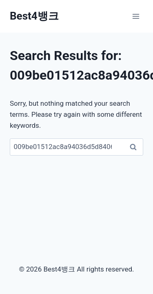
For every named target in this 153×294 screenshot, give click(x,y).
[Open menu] (135, 16)
